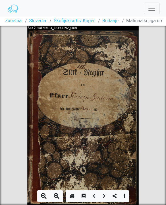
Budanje (110, 20)
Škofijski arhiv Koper (74, 20)
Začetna (13, 20)
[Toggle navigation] (152, 8)
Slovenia (37, 20)
